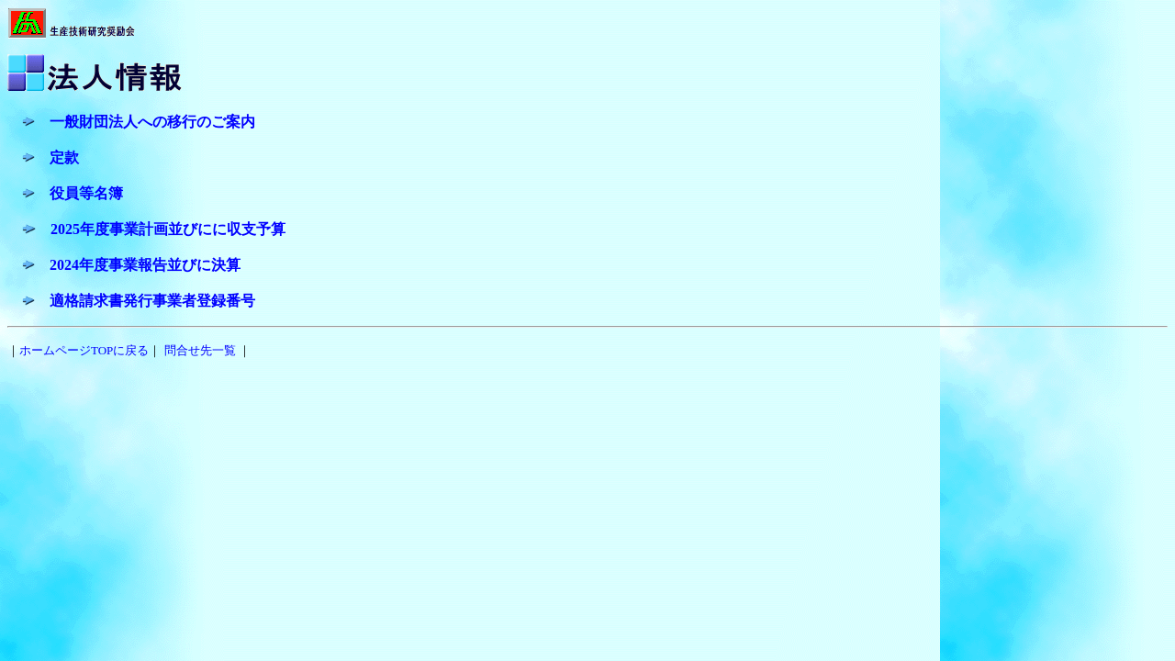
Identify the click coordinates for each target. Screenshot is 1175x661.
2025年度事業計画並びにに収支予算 (167, 229)
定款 (64, 157)
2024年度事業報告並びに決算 (145, 265)
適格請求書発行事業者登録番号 (152, 300)
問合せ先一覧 (200, 350)
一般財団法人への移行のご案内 (152, 121)
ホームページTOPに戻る (84, 350)
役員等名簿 (86, 193)
